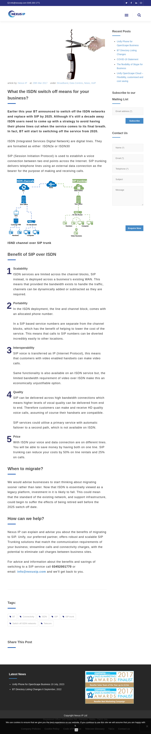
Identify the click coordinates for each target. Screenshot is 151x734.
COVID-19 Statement (127, 59)
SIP (56, 616)
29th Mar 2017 (40, 83)
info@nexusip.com (18, 3)
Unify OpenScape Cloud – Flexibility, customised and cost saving (130, 77)
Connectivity (28, 616)
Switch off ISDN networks (24, 623)
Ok (76, 730)
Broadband (62, 83)
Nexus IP (22, 83)
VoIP (93, 83)
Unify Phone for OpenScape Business (31, 684)
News (87, 83)
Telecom (48, 623)
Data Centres (76, 83)
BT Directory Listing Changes (27, 689)
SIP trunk (70, 616)
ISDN (44, 616)
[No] (147, 726)
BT (13, 616)
